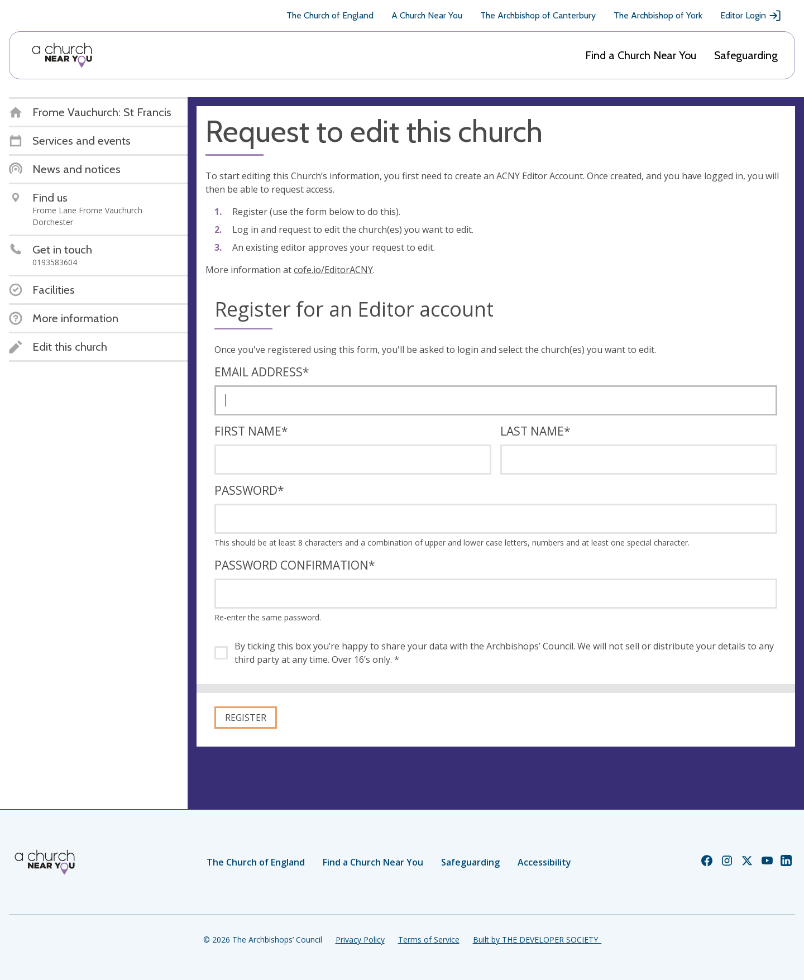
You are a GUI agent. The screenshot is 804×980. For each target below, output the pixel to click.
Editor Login (751, 15)
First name (251, 431)
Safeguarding (746, 55)
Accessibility (544, 862)
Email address (261, 372)
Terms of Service (429, 939)
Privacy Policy (360, 939)
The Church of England (330, 15)
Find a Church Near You (640, 55)
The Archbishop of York (658, 15)
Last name (535, 431)
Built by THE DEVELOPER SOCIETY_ (537, 939)
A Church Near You (426, 15)
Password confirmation (294, 565)
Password (249, 490)
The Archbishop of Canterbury (538, 15)
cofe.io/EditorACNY (333, 270)
